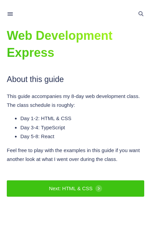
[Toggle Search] (141, 14)
